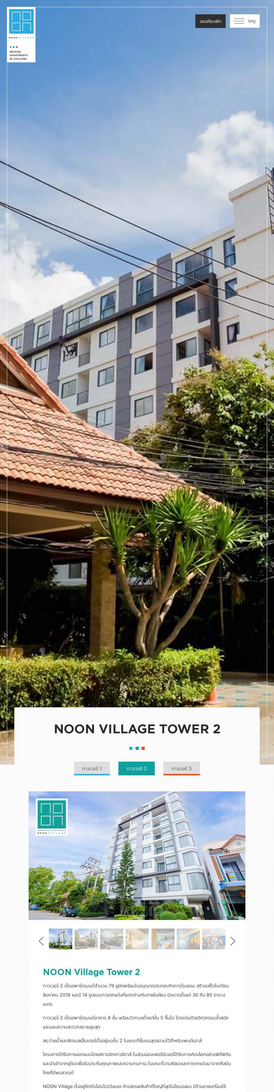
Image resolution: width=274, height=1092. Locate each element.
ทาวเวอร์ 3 (182, 769)
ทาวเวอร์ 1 (91, 769)
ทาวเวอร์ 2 (137, 769)
